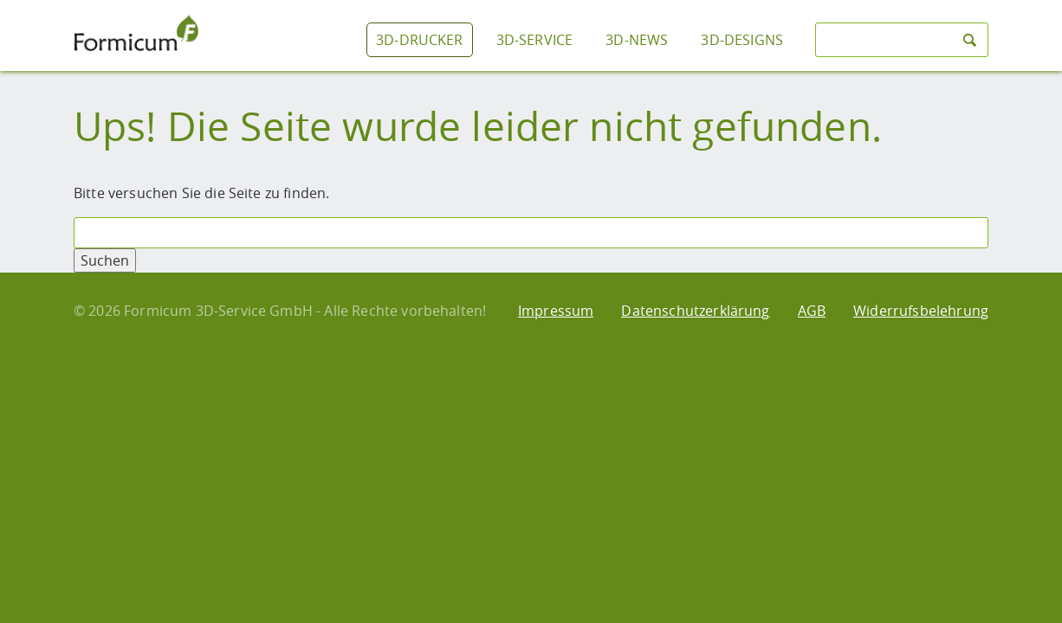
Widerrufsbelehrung (920, 310)
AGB (812, 310)
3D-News (636, 39)
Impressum (555, 310)
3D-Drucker (419, 39)
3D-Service (534, 39)
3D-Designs (742, 39)
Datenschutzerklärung (695, 310)
